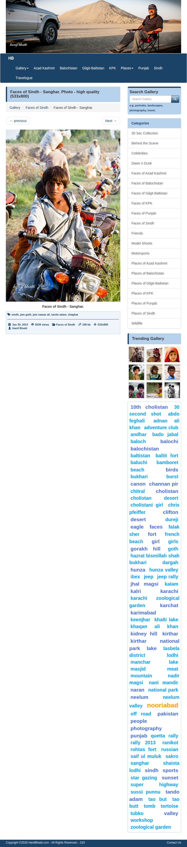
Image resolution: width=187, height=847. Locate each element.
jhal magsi (145, 584)
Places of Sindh (143, 313)
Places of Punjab (144, 303)
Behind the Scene (145, 143)
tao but (157, 799)
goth (173, 548)
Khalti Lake (166, 619)
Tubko (137, 813)
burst (172, 476)
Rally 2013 (143, 742)
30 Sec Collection (144, 133)
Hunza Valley (163, 569)
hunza (138, 569)
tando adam (58, 314)
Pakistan (168, 713)
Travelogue (24, 78)
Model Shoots (141, 243)
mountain (141, 675)
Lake (152, 648)
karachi (169, 591)
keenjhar (140, 619)
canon (138, 484)
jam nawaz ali (41, 314)
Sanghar (140, 763)
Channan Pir (163, 484)
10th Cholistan (149, 407)
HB (11, 58)
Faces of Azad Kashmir (149, 173)
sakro (172, 756)
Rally (173, 735)
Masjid (138, 669)
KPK (112, 68)
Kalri (136, 591)
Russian (169, 749)
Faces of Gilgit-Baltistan (149, 193)
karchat (169, 605)
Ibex (135, 576)
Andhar (138, 434)
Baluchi (139, 462)
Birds (172, 469)
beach (137, 469)
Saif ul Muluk (146, 756)
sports (170, 770)
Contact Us (174, 842)
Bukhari (139, 476)
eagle (137, 527)
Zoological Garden (151, 827)
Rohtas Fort (143, 749)
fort (152, 534)
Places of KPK (142, 293)
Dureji (171, 519)
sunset (170, 777)
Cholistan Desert (154, 498)
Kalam (171, 584)
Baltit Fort (167, 455)
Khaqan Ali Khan (154, 626)
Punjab (143, 68)
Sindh (158, 68)
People (139, 721)
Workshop (142, 820)
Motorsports (140, 253)
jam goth (25, 314)
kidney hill (144, 633)
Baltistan (140, 455)
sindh (15, 314)
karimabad (143, 612)
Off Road (141, 713)
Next (111, 121)
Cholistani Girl (147, 505)
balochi (169, 441)
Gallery (14, 108)
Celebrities (139, 153)
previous (18, 121)
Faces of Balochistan (147, 183)
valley (171, 813)
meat (172, 669)
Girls (173, 541)
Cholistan (167, 491)
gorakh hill (145, 548)
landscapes (155, 105)
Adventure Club (161, 427)
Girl (156, 541)
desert (138, 519)
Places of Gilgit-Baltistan (149, 283)
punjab (139, 735)
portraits (140, 105)
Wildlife (136, 323)
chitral (138, 491)
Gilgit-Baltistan (93, 68)
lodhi (172, 655)
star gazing (144, 777)
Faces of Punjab (143, 213)
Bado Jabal (165, 434)
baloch (138, 441)
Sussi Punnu (145, 792)
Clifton (170, 512)
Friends (137, 233)
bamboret (167, 462)
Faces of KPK (141, 203)
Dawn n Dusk (141, 163)
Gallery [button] (22, 68)
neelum (140, 697)
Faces (156, 527)
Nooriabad (162, 705)
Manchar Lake (154, 662)
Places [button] (127, 68)
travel (151, 110)
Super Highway (154, 784)
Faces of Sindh (37, 108)
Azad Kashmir (44, 68)
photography (138, 110)
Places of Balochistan (147, 273)
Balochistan (68, 68)
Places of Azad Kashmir (149, 263)
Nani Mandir (163, 682)
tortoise (169, 806)
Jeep (148, 576)
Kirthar (170, 633)
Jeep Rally (167, 576)
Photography (146, 728)
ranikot (170, 742)
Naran (137, 690)
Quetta (158, 735)
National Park (163, 690)
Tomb (149, 806)
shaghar (73, 314)
